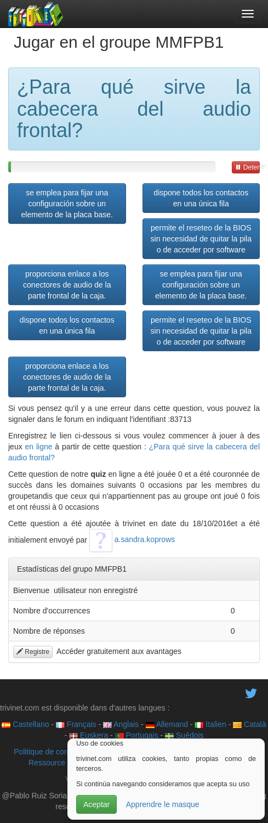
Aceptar (96, 804)
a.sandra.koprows (132, 539)
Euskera (88, 735)
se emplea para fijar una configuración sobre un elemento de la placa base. (67, 203)
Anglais (121, 724)
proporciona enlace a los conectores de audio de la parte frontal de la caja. (67, 284)
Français (76, 724)
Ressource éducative (64, 762)
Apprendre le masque (162, 804)
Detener (247, 167)
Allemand (167, 724)
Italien (210, 724)
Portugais (136, 735)
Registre (32, 652)
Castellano (25, 724)
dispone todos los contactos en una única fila (200, 198)
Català (249, 724)
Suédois (184, 735)
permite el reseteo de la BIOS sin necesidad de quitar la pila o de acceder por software (201, 238)
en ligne (39, 446)
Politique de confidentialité (58, 751)
